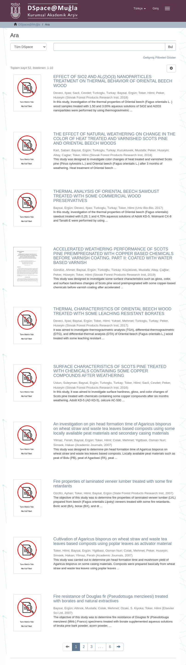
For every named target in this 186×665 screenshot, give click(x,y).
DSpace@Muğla (29, 24)
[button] (139, 8)
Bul (170, 47)
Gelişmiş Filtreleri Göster (159, 57)
